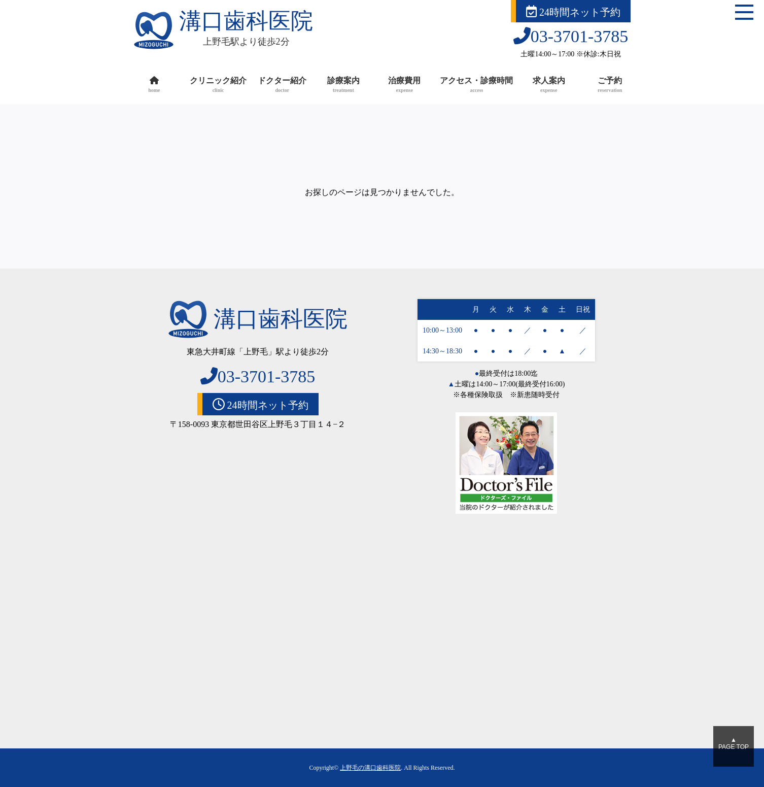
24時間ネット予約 (573, 11)
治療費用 (404, 85)
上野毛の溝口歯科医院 (370, 767)
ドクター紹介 (282, 85)
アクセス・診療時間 (476, 85)
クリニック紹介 (218, 85)
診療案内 (343, 85)
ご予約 (609, 85)
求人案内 (548, 85)
